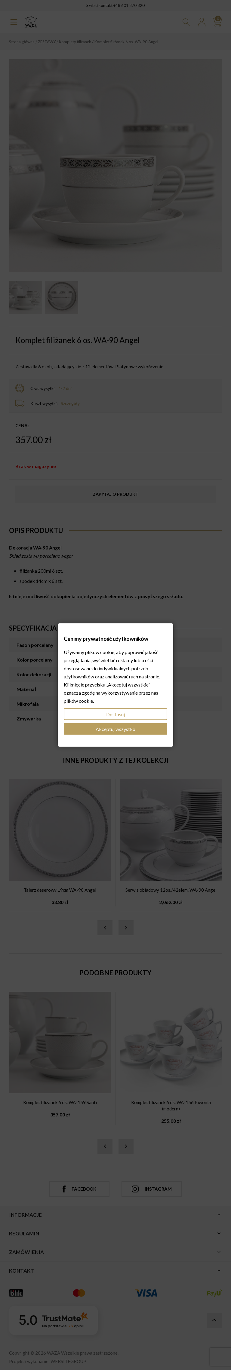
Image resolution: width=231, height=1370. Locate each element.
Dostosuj (115, 714)
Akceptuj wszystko (115, 729)
